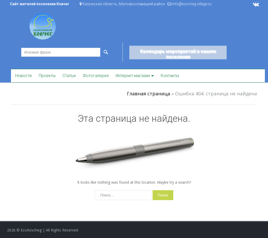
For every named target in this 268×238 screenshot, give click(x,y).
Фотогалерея (96, 75)
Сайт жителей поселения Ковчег (39, 4)
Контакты (170, 75)
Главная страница (148, 93)
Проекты (47, 75)
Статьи (69, 75)
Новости (23, 75)
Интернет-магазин (133, 75)
